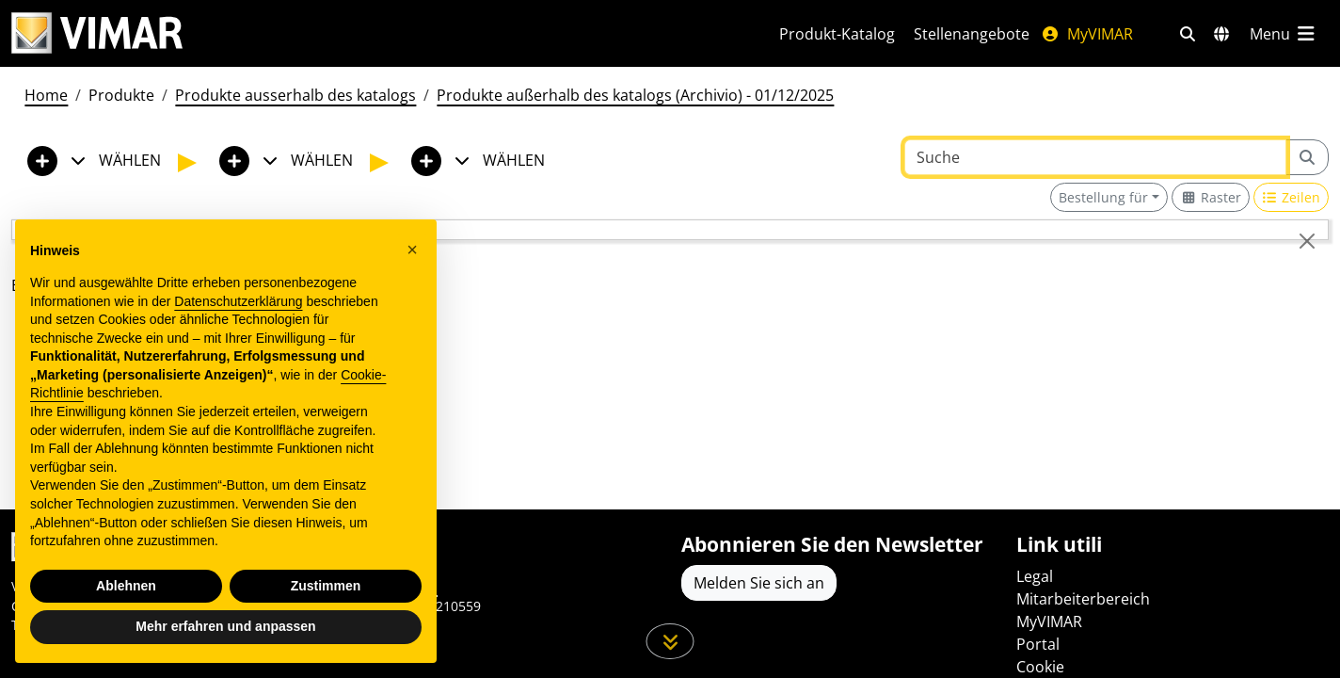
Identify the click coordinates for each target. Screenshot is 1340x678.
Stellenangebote (971, 34)
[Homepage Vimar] (372, 33)
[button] (412, 249)
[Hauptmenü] (1283, 34)
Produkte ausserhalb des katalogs (295, 95)
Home (46, 95)
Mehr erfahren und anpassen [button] (225, 626)
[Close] (1307, 241)
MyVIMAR (1087, 34)
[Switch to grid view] (1211, 197)
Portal (1038, 644)
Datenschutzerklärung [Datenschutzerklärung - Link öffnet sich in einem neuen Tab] (238, 301)
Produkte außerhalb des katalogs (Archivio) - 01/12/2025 (635, 95)
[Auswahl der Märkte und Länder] (1221, 34)
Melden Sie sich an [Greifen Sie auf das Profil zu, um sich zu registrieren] (759, 583)
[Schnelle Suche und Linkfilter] (1187, 34)
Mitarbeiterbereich (1083, 599)
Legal (1034, 576)
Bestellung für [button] (1103, 197)
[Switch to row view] (1291, 197)
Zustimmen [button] (326, 585)
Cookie (1040, 666)
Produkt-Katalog (837, 34)
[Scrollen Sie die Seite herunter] (670, 641)
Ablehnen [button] (126, 585)
